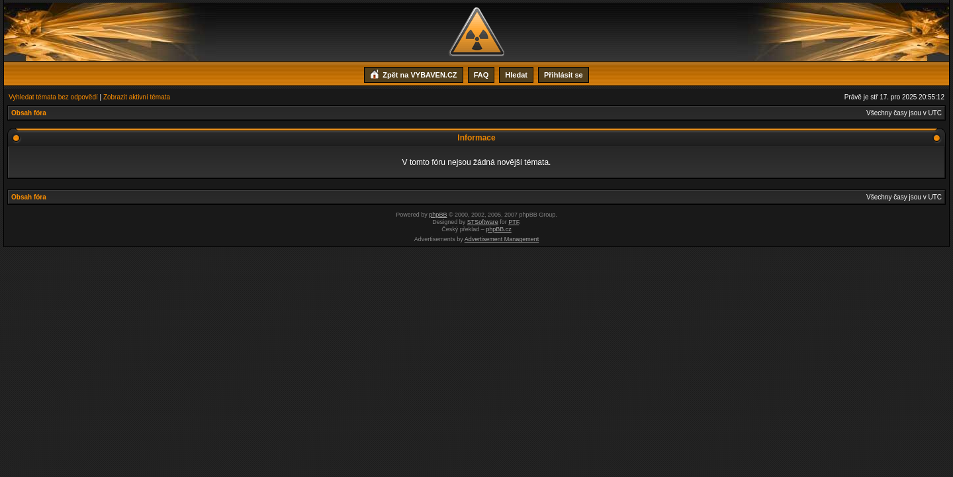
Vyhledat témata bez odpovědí (53, 97)
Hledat (516, 75)
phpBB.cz (499, 229)
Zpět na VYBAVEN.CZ (413, 73)
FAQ (481, 75)
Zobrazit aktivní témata (136, 97)
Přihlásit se (563, 75)
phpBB (438, 214)
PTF (513, 222)
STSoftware (482, 222)
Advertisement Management (502, 239)
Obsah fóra (28, 113)
